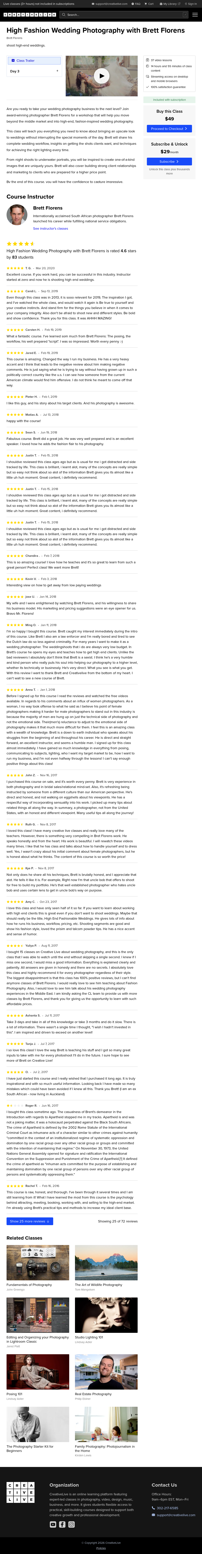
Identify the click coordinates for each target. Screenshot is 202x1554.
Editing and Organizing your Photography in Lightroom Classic (38, 1339)
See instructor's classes (50, 228)
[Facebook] (62, 1524)
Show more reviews (30, 1221)
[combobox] (124, 14)
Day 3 (14, 71)
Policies (101, 1548)
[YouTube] (53, 1524)
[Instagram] (71, 1524)
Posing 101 (14, 1393)
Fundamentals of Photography (29, 1284)
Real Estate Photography (93, 1393)
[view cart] (150, 3)
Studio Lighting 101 (89, 1337)
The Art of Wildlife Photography (98, 1284)
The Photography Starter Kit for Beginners (30, 1448)
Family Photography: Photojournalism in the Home (105, 1448)
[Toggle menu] (195, 14)
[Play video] (102, 76)
